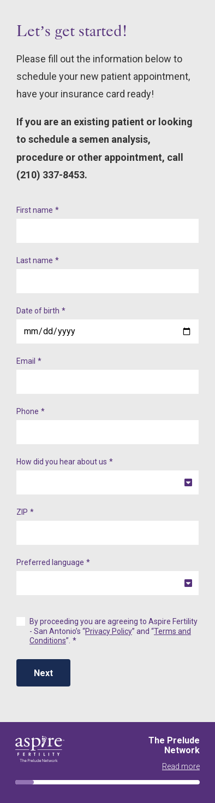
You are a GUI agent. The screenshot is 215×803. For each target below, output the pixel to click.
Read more (181, 766)
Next (43, 673)
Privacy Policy (108, 631)
